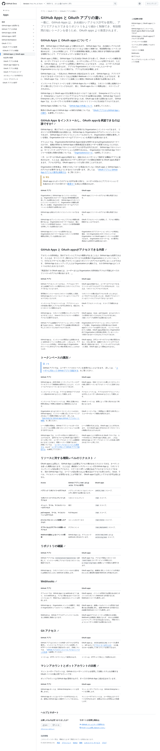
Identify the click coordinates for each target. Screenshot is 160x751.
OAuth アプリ (53, 11)
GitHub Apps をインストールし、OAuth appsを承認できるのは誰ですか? (80, 122)
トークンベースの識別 (56, 357)
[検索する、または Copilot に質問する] (81, 3)
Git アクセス (50, 630)
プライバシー (66, 743)
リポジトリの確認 (53, 546)
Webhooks (49, 581)
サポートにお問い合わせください (92, 728)
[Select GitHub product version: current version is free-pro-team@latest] (34, 3)
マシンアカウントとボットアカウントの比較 (70, 665)
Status (75, 743)
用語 (58, 743)
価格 (80, 743)
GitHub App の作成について (81, 106)
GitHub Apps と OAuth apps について (66, 40)
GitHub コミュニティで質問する (92, 724)
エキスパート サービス (92, 743)
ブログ (104, 743)
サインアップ (151, 3)
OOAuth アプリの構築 (68, 11)
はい (45, 725)
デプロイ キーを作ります (103, 645)
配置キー (71, 184)
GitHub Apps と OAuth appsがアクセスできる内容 (74, 249)
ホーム (6, 10)
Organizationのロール (84, 152)
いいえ (56, 725)
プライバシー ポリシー (47, 729)
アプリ (43, 11)
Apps (5, 14)
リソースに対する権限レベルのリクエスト (68, 458)
